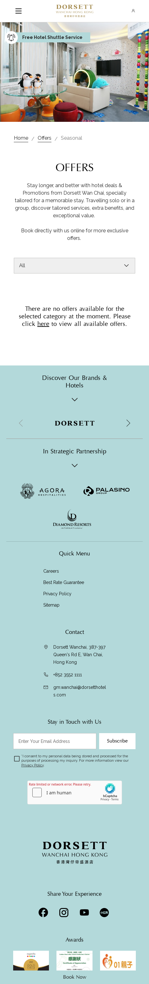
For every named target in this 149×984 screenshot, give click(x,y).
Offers (44, 138)
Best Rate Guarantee (63, 582)
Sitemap (51, 605)
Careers (51, 571)
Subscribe (117, 741)
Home (21, 138)
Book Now (74, 977)
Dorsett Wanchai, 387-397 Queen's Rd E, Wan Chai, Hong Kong (79, 655)
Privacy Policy (57, 593)
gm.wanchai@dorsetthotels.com (79, 691)
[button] (128, 423)
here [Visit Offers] (43, 324)
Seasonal (71, 138)
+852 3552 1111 (67, 674)
